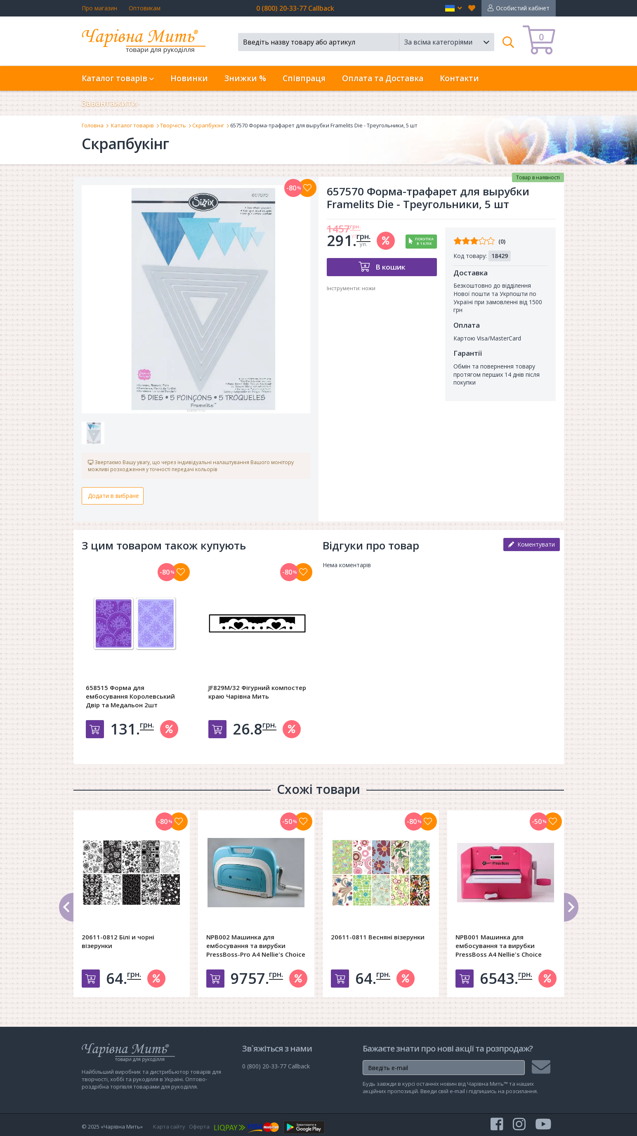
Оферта (199, 1126)
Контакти (459, 78)
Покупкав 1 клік (424, 241)
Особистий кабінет (523, 8)
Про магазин (99, 8)
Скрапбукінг (208, 125)
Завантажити (109, 103)
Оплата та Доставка (382, 78)
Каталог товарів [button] (118, 78)
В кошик (389, 267)
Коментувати (531, 544)
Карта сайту (169, 1126)
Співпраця (304, 78)
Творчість (173, 125)
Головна (93, 125)
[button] (453, 8)
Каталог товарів (132, 125)
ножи (368, 288)
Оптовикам (144, 8)
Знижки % (245, 78)
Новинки (189, 78)
